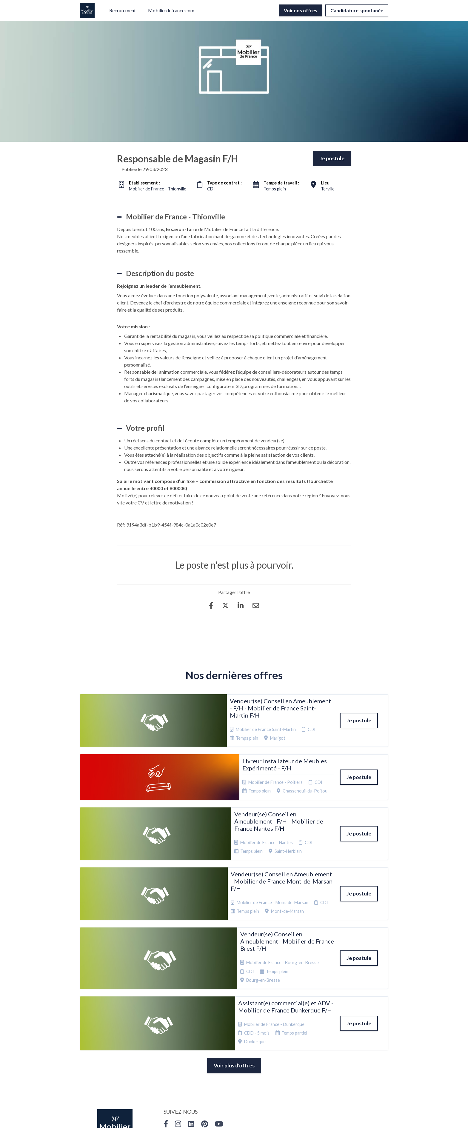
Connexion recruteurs (231, 1048)
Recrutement (122, 10)
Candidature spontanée (356, 10)
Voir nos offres (300, 10)
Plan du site (232, 1038)
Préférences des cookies (237, 1059)
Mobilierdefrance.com (171, 10)
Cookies (229, 1031)
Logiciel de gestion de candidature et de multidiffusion (234, 1117)
